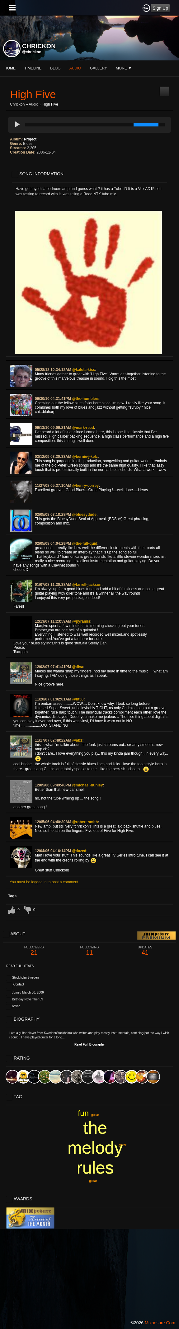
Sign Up (160, 8)
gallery (98, 68)
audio (75, 68)
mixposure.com (160, 1322)
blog (55, 68)
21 (34, 951)
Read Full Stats (20, 966)
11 (89, 951)
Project (30, 139)
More (124, 68)
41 (145, 951)
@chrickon (31, 52)
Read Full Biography (89, 1044)
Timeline (32, 68)
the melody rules (95, 1147)
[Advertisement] (89, 1272)
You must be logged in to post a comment (44, 882)
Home (10, 68)
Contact (18, 984)
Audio (33, 104)
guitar (93, 1181)
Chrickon (17, 104)
